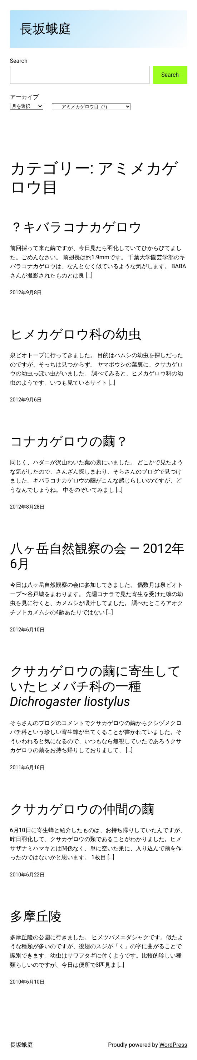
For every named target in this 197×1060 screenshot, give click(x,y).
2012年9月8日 (26, 292)
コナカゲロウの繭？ (69, 441)
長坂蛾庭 (45, 28)
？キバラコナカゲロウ (76, 227)
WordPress (173, 1044)
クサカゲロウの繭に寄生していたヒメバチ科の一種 (95, 686)
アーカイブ (24, 97)
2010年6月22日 (27, 875)
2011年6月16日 (27, 767)
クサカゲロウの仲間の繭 (82, 809)
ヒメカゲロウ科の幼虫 (75, 334)
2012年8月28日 (27, 507)
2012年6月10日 (27, 629)
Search (19, 61)
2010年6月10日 (27, 982)
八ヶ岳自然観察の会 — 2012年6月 (97, 556)
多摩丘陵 (35, 916)
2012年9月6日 (26, 399)
